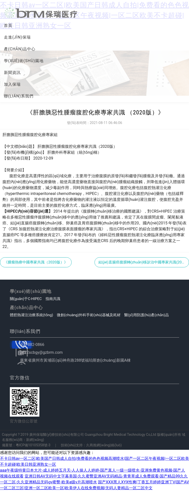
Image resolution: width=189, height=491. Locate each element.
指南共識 (53, 299)
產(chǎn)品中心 (19, 49)
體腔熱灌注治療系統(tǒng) (31, 315)
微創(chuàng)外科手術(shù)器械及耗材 (89, 315)
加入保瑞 (12, 84)
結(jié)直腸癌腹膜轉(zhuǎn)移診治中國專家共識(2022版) (143, 262)
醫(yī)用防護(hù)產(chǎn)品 (146, 315)
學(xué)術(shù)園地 (24, 60)
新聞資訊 (12, 72)
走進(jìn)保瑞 (17, 37)
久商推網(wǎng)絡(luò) (104, 445)
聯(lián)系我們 (18, 96)
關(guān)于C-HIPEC (26, 299)
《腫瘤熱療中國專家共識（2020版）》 (36, 262)
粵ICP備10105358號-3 (33, 445)
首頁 (8, 25)
